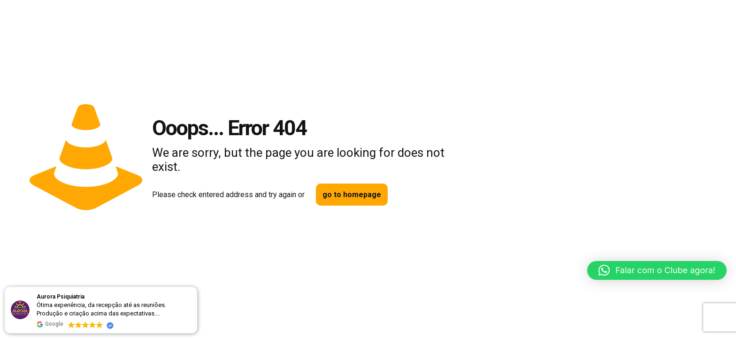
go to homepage (351, 194)
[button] (657, 270)
